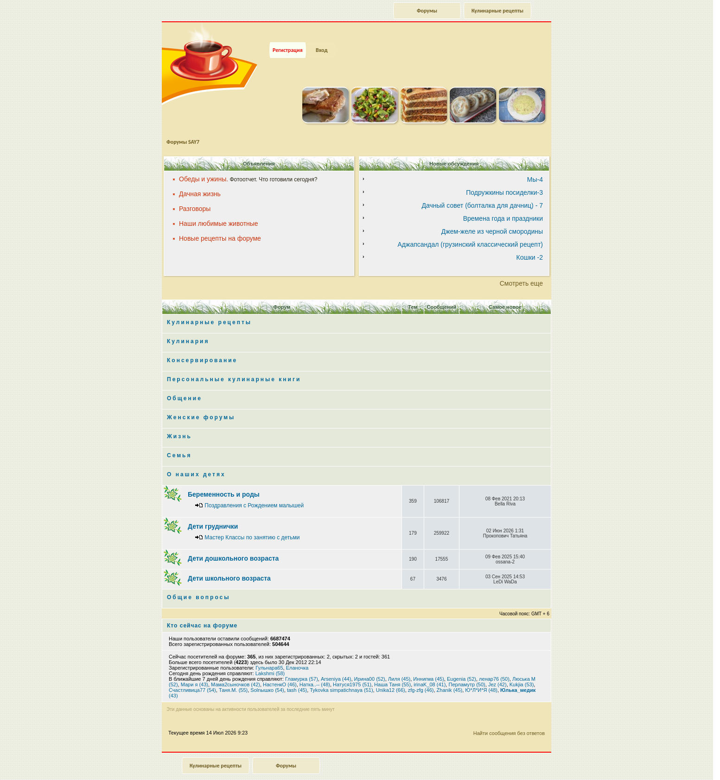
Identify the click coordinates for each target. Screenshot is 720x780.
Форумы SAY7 (182, 128)
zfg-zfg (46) (421, 676)
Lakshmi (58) (270, 659)
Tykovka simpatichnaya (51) (341, 676)
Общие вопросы (198, 583)
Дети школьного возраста (229, 564)
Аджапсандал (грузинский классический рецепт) (470, 230)
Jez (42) (497, 670)
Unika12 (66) (390, 676)
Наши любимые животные (218, 209)
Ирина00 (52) (369, 665)
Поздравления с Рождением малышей (254, 491)
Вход (321, 36)
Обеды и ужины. (203, 165)
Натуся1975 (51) (352, 670)
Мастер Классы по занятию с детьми (251, 523)
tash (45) (297, 676)
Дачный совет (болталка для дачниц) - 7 (482, 191)
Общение (184, 384)
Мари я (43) (194, 670)
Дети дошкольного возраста (233, 544)
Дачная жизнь (200, 180)
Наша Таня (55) (392, 670)
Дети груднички (213, 512)
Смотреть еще (521, 269)
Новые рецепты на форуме (220, 224)
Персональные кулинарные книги (234, 365)
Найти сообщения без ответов (509, 719)
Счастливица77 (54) (192, 676)
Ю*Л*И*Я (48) (481, 676)
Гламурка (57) (301, 665)
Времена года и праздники (503, 204)
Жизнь (179, 422)
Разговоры (194, 194)
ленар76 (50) (494, 665)
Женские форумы (201, 403)
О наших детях (196, 460)
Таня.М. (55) (233, 676)
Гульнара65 (269, 654)
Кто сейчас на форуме (202, 611)
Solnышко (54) (267, 676)
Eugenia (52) (461, 665)
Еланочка (297, 654)
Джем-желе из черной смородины (492, 217)
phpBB (367, 775)
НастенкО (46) (280, 670)
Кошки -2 (529, 243)
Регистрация (288, 36)
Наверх (680, 763)
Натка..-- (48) (314, 670)
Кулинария (188, 327)
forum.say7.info (374, 770)
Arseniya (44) (336, 665)
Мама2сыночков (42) (235, 670)
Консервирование (202, 346)
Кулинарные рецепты (497, 10)
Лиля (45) (399, 665)
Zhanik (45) (450, 676)
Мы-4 (535, 165)
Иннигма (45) (428, 665)
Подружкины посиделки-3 (504, 178)
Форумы (427, 10)
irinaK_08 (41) (430, 670)
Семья (179, 441)
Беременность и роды (224, 480)
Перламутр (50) (466, 670)
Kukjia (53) (522, 670)
